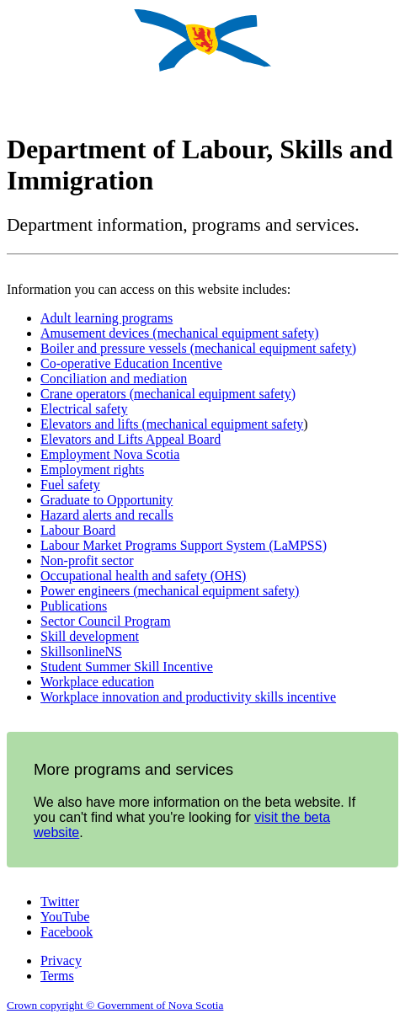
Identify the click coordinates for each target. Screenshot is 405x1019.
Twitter (59, 901)
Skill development (89, 636)
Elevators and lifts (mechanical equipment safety (171, 424)
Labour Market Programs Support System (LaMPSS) (183, 545)
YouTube (64, 917)
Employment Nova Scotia (109, 454)
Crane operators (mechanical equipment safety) (168, 394)
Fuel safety (70, 484)
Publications (73, 606)
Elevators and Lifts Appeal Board (130, 439)
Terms (57, 975)
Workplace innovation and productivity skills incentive (188, 697)
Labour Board (77, 530)
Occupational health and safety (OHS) (143, 575)
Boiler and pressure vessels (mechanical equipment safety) (198, 348)
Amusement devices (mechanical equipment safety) (179, 333)
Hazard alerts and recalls (106, 515)
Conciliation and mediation (113, 378)
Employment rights (92, 469)
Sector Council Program (105, 621)
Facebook (66, 932)
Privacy (61, 960)
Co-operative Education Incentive (131, 363)
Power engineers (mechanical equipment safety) (169, 591)
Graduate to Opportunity (106, 500)
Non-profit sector (87, 560)
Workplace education (97, 682)
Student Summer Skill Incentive (126, 666)
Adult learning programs (106, 318)
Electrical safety (84, 409)
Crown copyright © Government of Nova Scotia (115, 1005)
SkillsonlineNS (81, 651)
